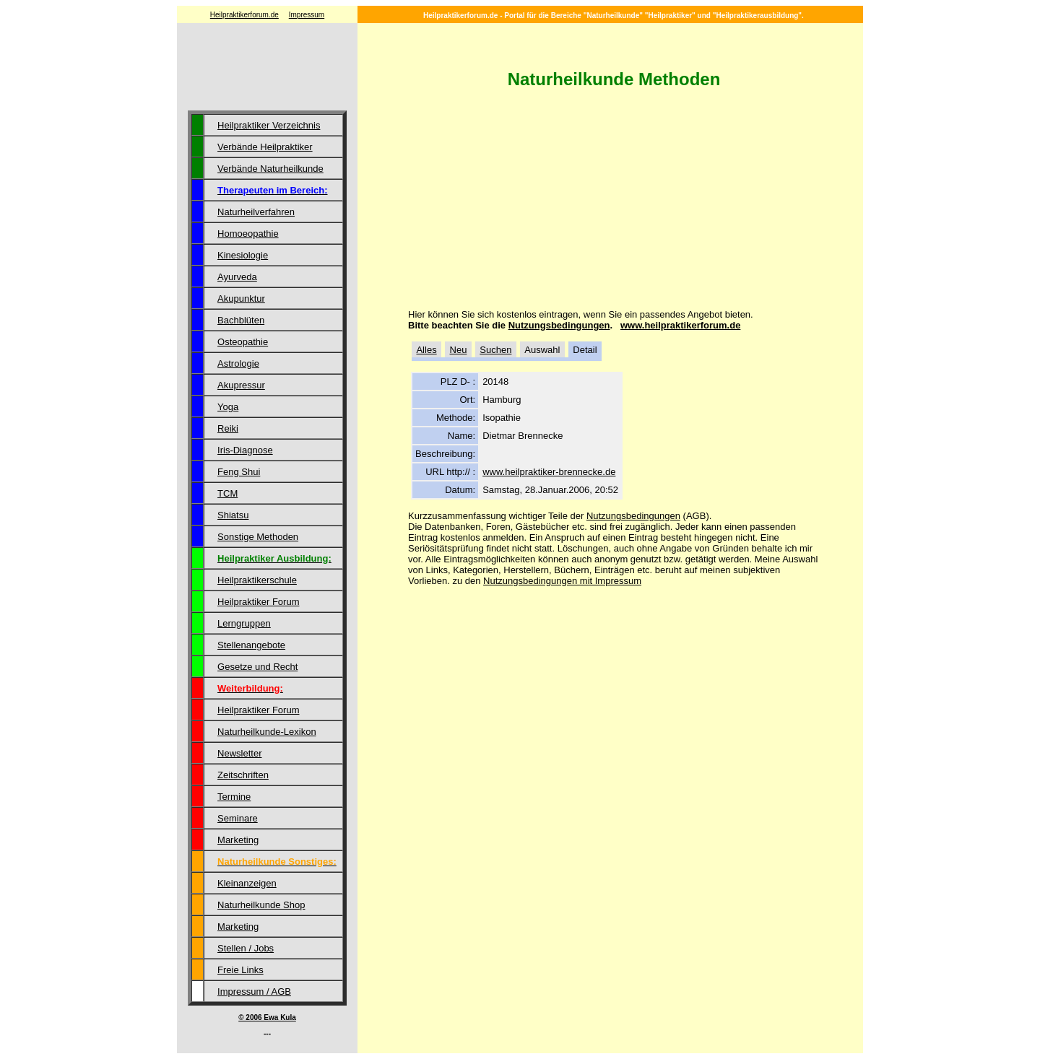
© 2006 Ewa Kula (267, 1017)
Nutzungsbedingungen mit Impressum (562, 580)
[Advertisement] (267, 68)
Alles (426, 349)
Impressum (306, 15)
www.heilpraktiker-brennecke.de (548, 471)
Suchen (495, 349)
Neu (458, 349)
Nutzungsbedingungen (559, 325)
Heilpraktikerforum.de (244, 15)
